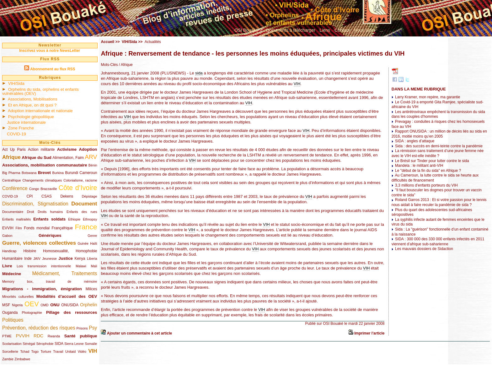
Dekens (66, 196)
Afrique (11, 157)
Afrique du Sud (36, 157)
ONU (54, 304)
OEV (31, 304)
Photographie (32, 312)
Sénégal (29, 344)
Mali (94, 266)
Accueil (107, 42)
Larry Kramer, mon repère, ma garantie (427, 97)
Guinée (83, 243)
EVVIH (7, 228)
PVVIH (22, 335)
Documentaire (12, 212)
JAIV (36, 258)
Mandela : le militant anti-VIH (419, 165)
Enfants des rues (82, 212)
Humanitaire (12, 258)
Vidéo (82, 351)
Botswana (29, 173)
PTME (7, 336)
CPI (29, 196)
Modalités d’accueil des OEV (66, 296)
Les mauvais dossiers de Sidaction (424, 249)
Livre (7, 266)
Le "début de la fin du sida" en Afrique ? (428, 170)
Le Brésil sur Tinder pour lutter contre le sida (432, 161)
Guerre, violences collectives (39, 243)
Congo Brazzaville (43, 189)
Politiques (13, 320)
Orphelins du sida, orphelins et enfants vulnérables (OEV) (40, 91)
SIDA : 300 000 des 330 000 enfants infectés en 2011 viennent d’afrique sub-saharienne (438, 241)
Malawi (81, 266)
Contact (342, 30)
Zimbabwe (22, 359)
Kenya (79, 258)
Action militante (41, 149)
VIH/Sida (16, 83)
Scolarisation (12, 344)
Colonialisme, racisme (80, 180)
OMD (44, 305)
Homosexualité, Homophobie (70, 251)
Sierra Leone (74, 344)
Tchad (24, 351)
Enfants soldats (49, 219)
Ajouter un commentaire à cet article (139, 333)
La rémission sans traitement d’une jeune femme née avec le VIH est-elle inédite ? (438, 153)
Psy (93, 327)
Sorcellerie (10, 351)
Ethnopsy (90, 219)
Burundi (71, 173)
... (381, 30)
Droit (30, 212)
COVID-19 (16, 134)
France (86, 227)
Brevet (44, 172)
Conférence (15, 188)
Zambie (7, 359)
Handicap (9, 251)
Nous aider (364, 30)
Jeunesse (49, 258)
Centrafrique (11, 180)
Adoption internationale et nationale (40, 110)
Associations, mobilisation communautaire (44, 165)
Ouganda (10, 312)
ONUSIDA (69, 305)
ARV (91, 157)
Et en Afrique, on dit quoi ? (32, 105)
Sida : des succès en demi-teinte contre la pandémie (439, 146)
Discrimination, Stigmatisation (35, 203)
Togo (35, 351)
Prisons (82, 328)
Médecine (11, 273)
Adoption (88, 149)
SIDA (59, 343)
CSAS (46, 196)
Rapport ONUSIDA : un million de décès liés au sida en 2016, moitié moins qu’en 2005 (439, 134)
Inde (27, 258)
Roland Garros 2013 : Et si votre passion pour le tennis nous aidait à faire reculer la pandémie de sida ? (439, 202)
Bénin (92, 165)
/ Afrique (125, 65)
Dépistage (89, 196)
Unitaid (70, 351)
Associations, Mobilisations (32, 99)
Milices (91, 289)
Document (84, 204)
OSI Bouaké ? (248, 30)
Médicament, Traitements (64, 273)
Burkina (58, 173)
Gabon (7, 235)
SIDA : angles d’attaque (414, 141)
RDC (38, 335)
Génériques (50, 235)
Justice (65, 258)
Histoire (29, 251)
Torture (45, 351)
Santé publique (80, 336)
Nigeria (17, 305)
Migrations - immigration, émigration (42, 288)
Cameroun (88, 173)
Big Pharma (11, 173)
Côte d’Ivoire (77, 188)
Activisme (67, 149)
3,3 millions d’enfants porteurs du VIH (426, 185)
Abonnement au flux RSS (52, 69)
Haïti (93, 243)
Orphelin (88, 304)
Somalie (91, 344)
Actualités (153, 42)
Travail (58, 351)
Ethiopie (74, 219)
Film (18, 228)
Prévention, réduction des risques (38, 327)
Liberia (92, 258)
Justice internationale (26, 122)
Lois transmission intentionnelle (44, 266)
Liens (325, 30)
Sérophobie (44, 344)
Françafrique (62, 228)
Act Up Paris (14, 149)
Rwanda (54, 336)
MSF (6, 305)
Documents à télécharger (290, 30)
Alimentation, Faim (67, 157)
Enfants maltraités (16, 219)
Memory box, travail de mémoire (49, 281)
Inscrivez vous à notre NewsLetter (49, 50)
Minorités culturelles (18, 296)
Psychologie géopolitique (31, 116)
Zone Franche (21, 128)
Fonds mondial (37, 228)
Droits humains (50, 212)
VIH (92, 351)
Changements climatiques (42, 180)
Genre (92, 235)
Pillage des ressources (71, 312)
